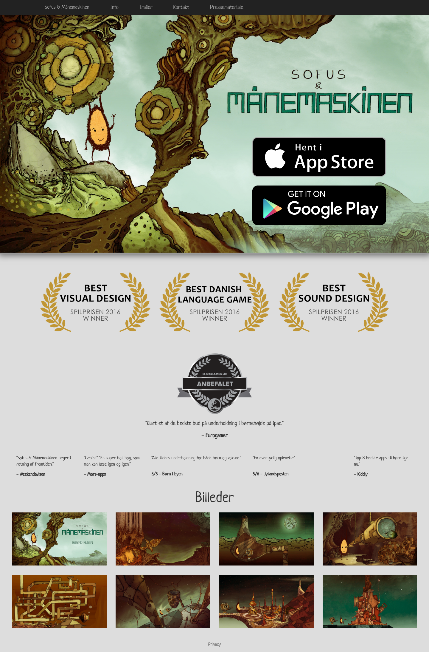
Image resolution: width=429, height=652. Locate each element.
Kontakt (181, 7)
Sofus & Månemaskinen (67, 7)
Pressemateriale (226, 7)
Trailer (145, 7)
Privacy (214, 644)
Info (114, 7)
